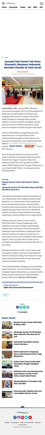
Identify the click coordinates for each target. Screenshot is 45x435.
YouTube (31, 418)
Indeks (22, 7)
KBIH (35, 7)
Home (4, 7)
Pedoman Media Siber (27, 422)
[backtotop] (22, 408)
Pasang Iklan (15, 422)
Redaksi (7, 422)
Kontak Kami (22, 425)
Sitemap (37, 422)
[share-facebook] (17, 307)
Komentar (22, 311)
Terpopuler (13, 7)
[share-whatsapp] (24, 307)
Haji (29, 7)
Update (29, 146)
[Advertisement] (22, 32)
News (5, 295)
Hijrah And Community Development (18, 287)
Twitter (27, 418)
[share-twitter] (20, 307)
